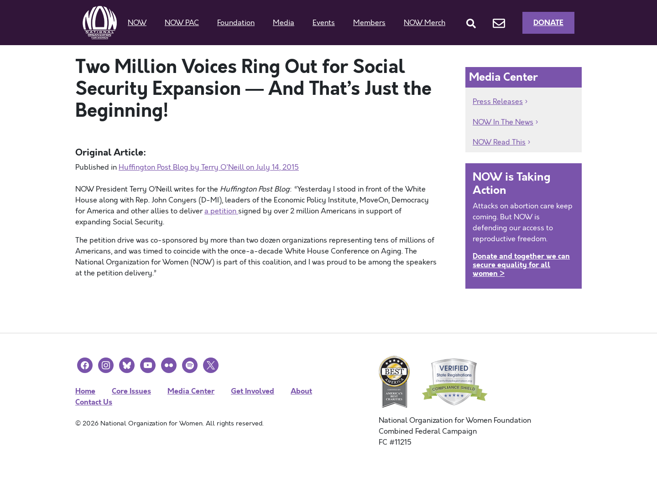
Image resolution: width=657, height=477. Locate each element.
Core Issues (131, 391)
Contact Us (93, 402)
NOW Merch (424, 23)
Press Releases (498, 102)
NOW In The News (503, 122)
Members (369, 23)
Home (85, 391)
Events (324, 23)
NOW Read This (499, 142)
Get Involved (252, 391)
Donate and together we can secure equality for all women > (521, 265)
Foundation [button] (236, 23)
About (301, 391)
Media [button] (283, 23)
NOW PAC (182, 23)
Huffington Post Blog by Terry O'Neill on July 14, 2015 (209, 167)
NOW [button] (137, 23)
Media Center (190, 391)
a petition (221, 211)
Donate (548, 22)
